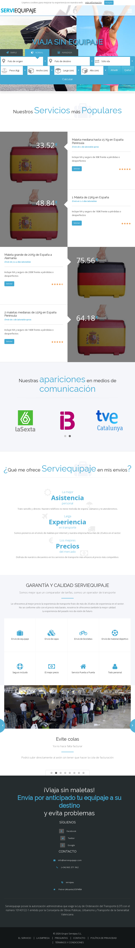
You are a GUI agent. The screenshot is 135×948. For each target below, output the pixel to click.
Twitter (71, 838)
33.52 (45, 145)
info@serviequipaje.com (70, 860)
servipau (70, 882)
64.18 (85, 318)
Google (71, 845)
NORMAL (37, 52)
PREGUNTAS (61, 938)
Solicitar (77, 168)
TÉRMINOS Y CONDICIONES (69, 942)
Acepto (108, 2)
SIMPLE (11, 52)
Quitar (127, 70)
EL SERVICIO (24, 938)
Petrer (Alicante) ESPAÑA (70, 889)
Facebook (71, 831)
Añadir (114, 70)
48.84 (45, 203)
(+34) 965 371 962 (70, 867)
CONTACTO (79, 938)
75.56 (85, 260)
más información (93, 2)
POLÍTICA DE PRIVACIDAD (104, 938)
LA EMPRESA (43, 938)
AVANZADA (65, 52)
